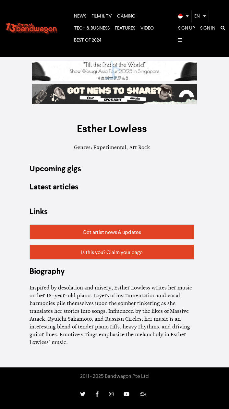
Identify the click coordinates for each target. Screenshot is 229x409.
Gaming (126, 16)
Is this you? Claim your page (112, 252)
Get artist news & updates (112, 232)
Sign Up (186, 28)
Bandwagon (32, 28)
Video (147, 28)
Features (125, 28)
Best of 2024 (88, 40)
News (80, 16)
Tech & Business (92, 28)
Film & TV (101, 16)
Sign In (207, 28)
